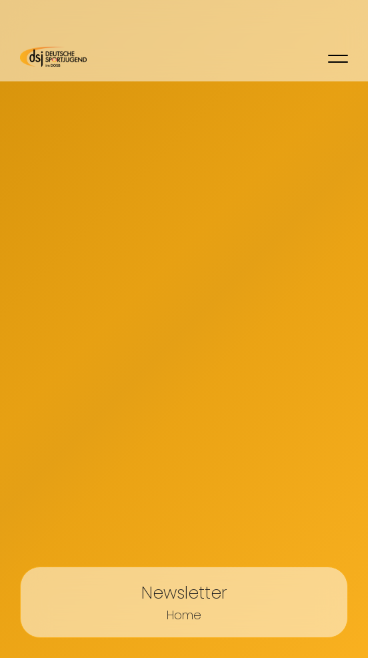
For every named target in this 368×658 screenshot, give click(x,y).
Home (184, 615)
